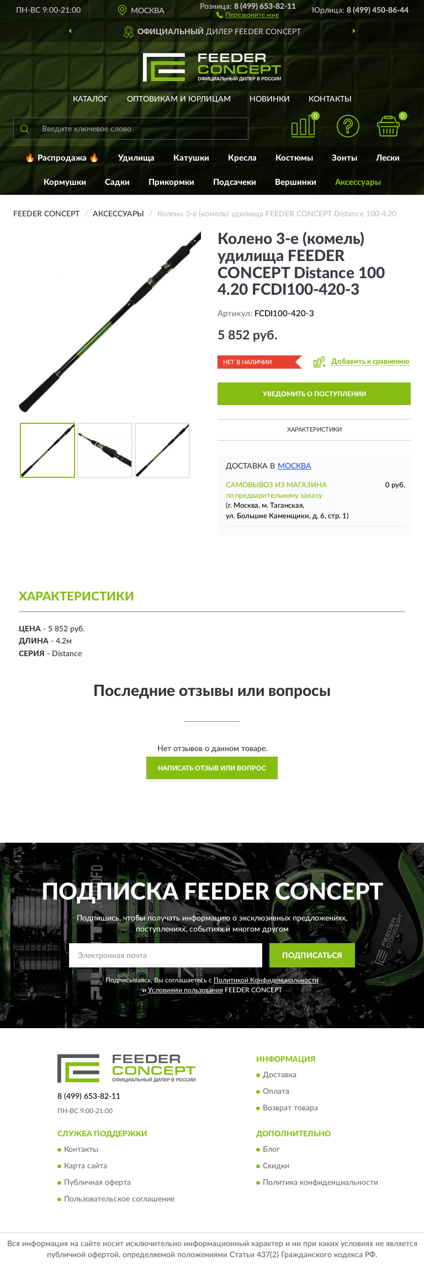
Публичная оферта (97, 1183)
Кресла (242, 158)
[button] (247, 14)
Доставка (279, 1075)
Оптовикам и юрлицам (179, 99)
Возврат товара (290, 1108)
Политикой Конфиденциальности (266, 980)
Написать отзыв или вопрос (212, 768)
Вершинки (295, 182)
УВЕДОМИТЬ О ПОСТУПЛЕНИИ (314, 394)
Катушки (191, 158)
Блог (271, 1150)
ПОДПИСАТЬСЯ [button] (312, 956)
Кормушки (65, 182)
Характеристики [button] (314, 430)
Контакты (330, 99)
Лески (388, 158)
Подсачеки (234, 182)
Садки (117, 182)
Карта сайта (85, 1167)
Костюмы (294, 158)
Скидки (276, 1167)
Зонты (344, 158)
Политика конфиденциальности (320, 1183)
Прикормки (171, 182)
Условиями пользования (185, 990)
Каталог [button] (90, 99)
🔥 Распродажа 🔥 (62, 158)
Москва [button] (294, 466)
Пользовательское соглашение (119, 1200)
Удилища (136, 158)
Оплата (276, 1091)
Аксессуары (358, 182)
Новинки (270, 99)
